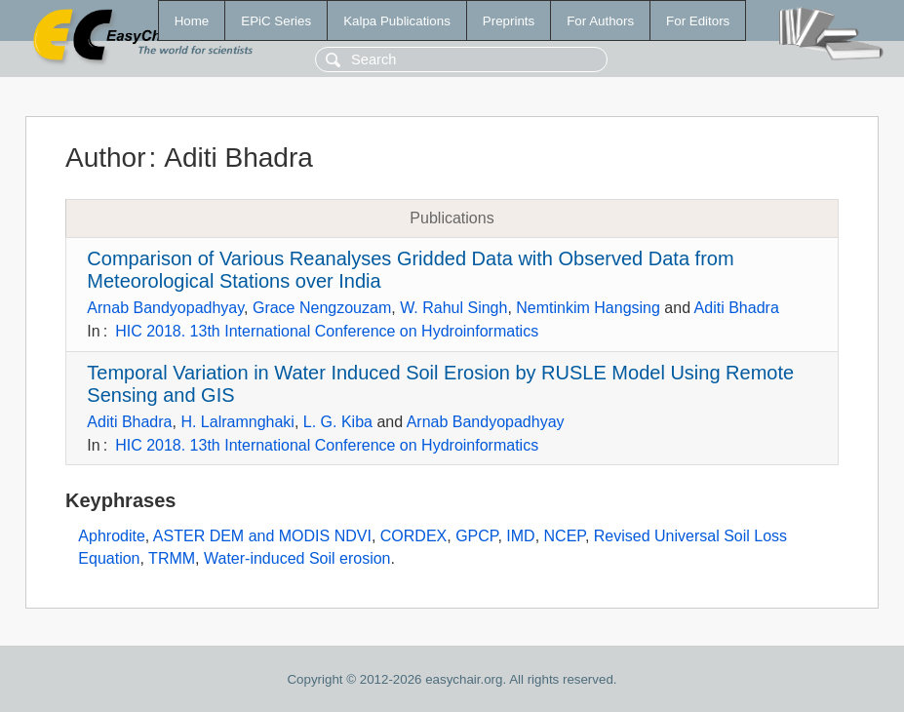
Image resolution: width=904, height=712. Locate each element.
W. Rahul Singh (453, 307)
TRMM (171, 558)
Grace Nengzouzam (322, 307)
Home (192, 21)
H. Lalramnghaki (237, 422)
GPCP (476, 536)
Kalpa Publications (397, 21)
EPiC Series (276, 21)
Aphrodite (111, 536)
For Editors (697, 21)
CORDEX (413, 536)
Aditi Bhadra (736, 307)
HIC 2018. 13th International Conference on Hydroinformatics (326, 331)
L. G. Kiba (338, 422)
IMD (520, 536)
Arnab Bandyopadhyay (165, 307)
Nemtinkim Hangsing (588, 307)
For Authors (600, 21)
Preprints (508, 21)
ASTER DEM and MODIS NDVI (262, 536)
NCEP (564, 536)
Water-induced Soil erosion (297, 558)
